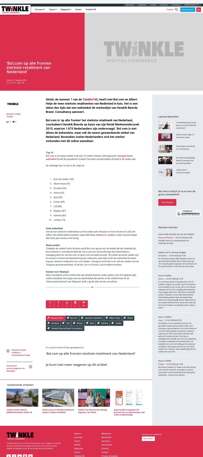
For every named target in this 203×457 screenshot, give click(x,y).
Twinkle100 (91, 9)
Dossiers (40, 9)
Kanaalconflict (21, 80)
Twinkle (9, 117)
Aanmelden (148, 439)
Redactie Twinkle (13, 114)
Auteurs (77, 433)
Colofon (105, 448)
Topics (53, 9)
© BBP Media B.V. (192, 5)
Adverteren (142, 5)
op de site (93, 281)
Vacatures (164, 5)
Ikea (93, 235)
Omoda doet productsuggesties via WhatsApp (15, 368)
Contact (153, 5)
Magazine (66, 9)
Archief (77, 445)
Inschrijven (167, 202)
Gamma (100, 235)
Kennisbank (176, 5)
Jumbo (110, 235)
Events (78, 9)
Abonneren (130, 5)
